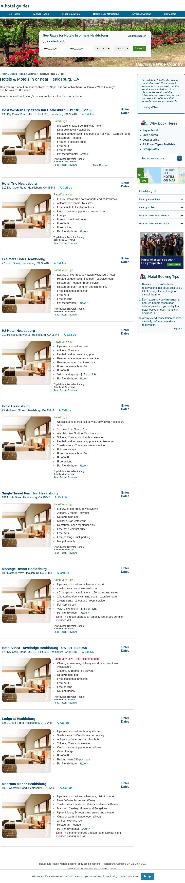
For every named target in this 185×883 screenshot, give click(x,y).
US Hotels (14, 14)
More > (84, 154)
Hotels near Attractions (106, 14)
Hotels (3, 74)
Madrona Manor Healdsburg (24, 784)
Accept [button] (148, 876)
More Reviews (100, 165)
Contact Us (170, 14)
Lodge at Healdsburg (18, 719)
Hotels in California (27, 74)
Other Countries (71, 14)
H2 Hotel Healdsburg (18, 330)
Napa (53, 87)
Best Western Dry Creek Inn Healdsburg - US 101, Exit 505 (48, 110)
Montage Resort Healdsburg (24, 569)
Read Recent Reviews (65, 164)
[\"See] (179, 158)
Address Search (137, 36)
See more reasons (153, 158)
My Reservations (141, 14)
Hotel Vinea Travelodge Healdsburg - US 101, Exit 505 (44, 648)
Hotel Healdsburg (16, 406)
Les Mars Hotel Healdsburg (23, 259)
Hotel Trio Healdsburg (19, 183)
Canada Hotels (40, 14)
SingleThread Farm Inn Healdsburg (30, 493)
